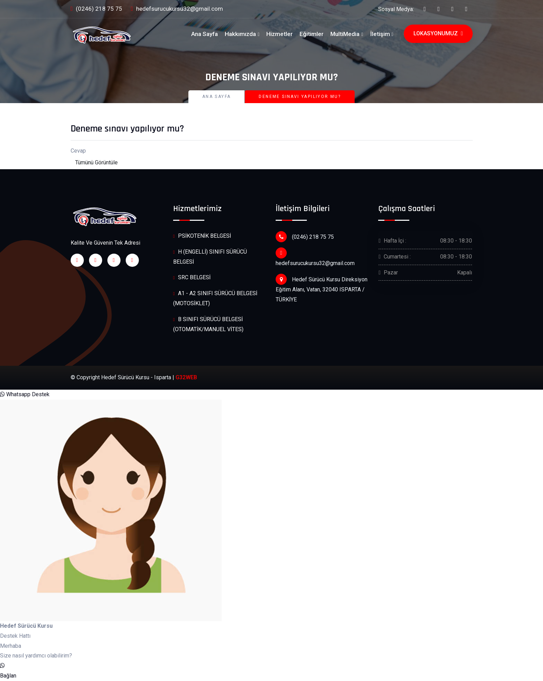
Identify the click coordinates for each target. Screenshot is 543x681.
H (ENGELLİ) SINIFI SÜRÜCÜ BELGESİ (210, 256)
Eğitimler (311, 33)
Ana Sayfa (204, 33)
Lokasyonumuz (438, 34)
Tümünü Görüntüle (96, 162)
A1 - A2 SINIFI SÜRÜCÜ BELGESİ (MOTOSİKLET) (215, 298)
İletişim (380, 33)
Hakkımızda (240, 33)
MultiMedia (344, 33)
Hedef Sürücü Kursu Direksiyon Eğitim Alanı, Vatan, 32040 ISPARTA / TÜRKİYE (321, 288)
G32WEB (186, 377)
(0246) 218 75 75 (96, 9)
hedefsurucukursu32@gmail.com (177, 9)
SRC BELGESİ (192, 278)
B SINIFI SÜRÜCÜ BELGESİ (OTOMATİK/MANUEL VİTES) (208, 324)
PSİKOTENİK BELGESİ (202, 236)
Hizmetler (279, 33)
